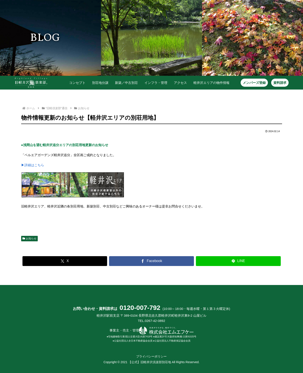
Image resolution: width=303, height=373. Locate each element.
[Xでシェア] (64, 261)
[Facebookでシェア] (151, 261)
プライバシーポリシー (151, 356)
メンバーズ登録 (254, 83)
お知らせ (29, 238)
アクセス (180, 83)
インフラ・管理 (155, 83)
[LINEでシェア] (238, 261)
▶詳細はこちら (32, 165)
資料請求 (279, 83)
